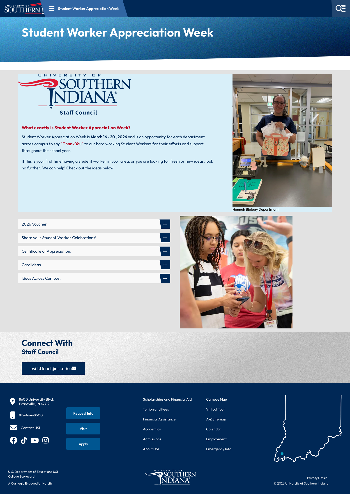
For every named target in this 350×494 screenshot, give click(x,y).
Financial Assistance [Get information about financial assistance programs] (159, 419)
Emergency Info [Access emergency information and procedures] (218, 449)
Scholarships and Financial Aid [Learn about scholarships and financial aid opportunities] (167, 399)
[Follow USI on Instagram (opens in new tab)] (46, 440)
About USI (151, 449)
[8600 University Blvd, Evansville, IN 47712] (31, 401)
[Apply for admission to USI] (83, 444)
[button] (94, 224)
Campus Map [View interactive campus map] (216, 399)
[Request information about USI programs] (83, 413)
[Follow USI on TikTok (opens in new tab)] (24, 440)
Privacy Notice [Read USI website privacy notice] (317, 478)
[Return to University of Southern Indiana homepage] (170, 477)
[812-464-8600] (31, 415)
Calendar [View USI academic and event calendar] (213, 429)
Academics (152, 429)
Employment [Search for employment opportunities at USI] (216, 439)
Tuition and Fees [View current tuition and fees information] (156, 409)
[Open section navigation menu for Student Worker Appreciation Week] (119, 8)
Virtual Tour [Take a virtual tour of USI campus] (215, 409)
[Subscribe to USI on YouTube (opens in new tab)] (35, 440)
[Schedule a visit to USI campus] (83, 428)
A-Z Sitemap (216, 419)
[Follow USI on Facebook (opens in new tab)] (13, 440)
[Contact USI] (25, 427)
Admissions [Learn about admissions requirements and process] (152, 439)
